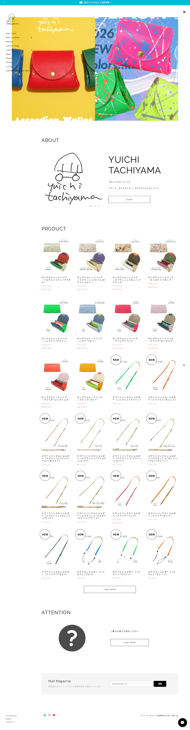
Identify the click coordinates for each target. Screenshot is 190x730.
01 (165, 115)
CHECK (129, 199)
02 (169, 115)
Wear (9, 54)
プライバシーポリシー (148, 715)
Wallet (9, 42)
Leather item (13, 50)
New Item (11, 33)
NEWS (8, 719)
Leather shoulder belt (18, 71)
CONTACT (10, 722)
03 (173, 115)
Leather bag (12, 46)
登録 (160, 684)
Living (9, 66)
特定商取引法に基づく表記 (166, 715)
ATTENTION (11, 716)
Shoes (9, 62)
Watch (9, 58)
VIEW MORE (110, 589)
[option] (53, 69)
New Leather (13, 37)
